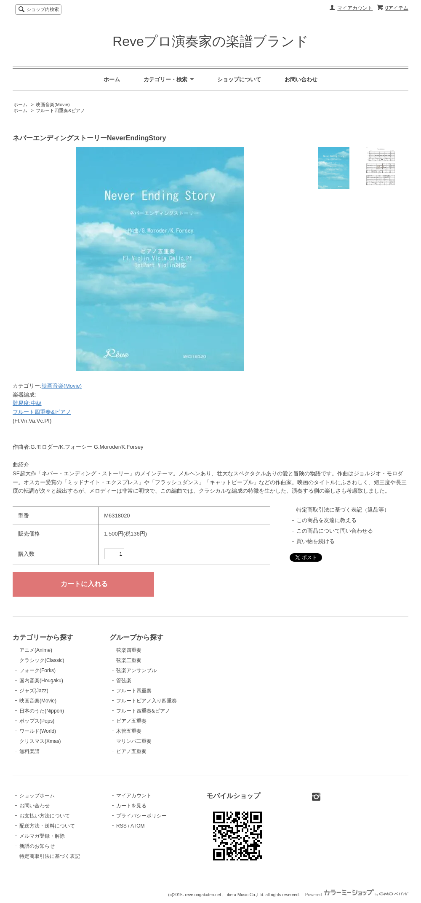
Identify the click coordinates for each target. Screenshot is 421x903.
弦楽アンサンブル (136, 670)
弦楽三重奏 (128, 660)
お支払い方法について (44, 816)
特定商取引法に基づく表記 (49, 856)
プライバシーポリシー (141, 816)
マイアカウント (355, 8)
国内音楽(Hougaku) (41, 680)
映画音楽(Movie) (53, 104)
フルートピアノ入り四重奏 (146, 701)
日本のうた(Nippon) (41, 711)
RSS (121, 826)
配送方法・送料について (47, 826)
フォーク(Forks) (37, 670)
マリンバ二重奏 (134, 741)
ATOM (138, 826)
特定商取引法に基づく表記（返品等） (342, 509)
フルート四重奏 (134, 691)
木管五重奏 (128, 731)
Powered (356, 894)
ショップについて (239, 79)
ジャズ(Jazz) (33, 691)
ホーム (112, 79)
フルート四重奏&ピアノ (60, 110)
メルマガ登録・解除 (42, 836)
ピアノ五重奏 (131, 721)
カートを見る (131, 806)
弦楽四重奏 (128, 650)
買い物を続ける (315, 541)
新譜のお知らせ (37, 846)
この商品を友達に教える (326, 520)
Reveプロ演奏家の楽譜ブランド (210, 41)
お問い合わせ (301, 79)
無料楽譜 (29, 751)
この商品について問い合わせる (334, 531)
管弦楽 (123, 680)
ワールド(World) (37, 731)
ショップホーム (37, 795)
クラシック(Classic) (41, 660)
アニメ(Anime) (35, 650)
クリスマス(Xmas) (40, 741)
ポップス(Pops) (36, 721)
